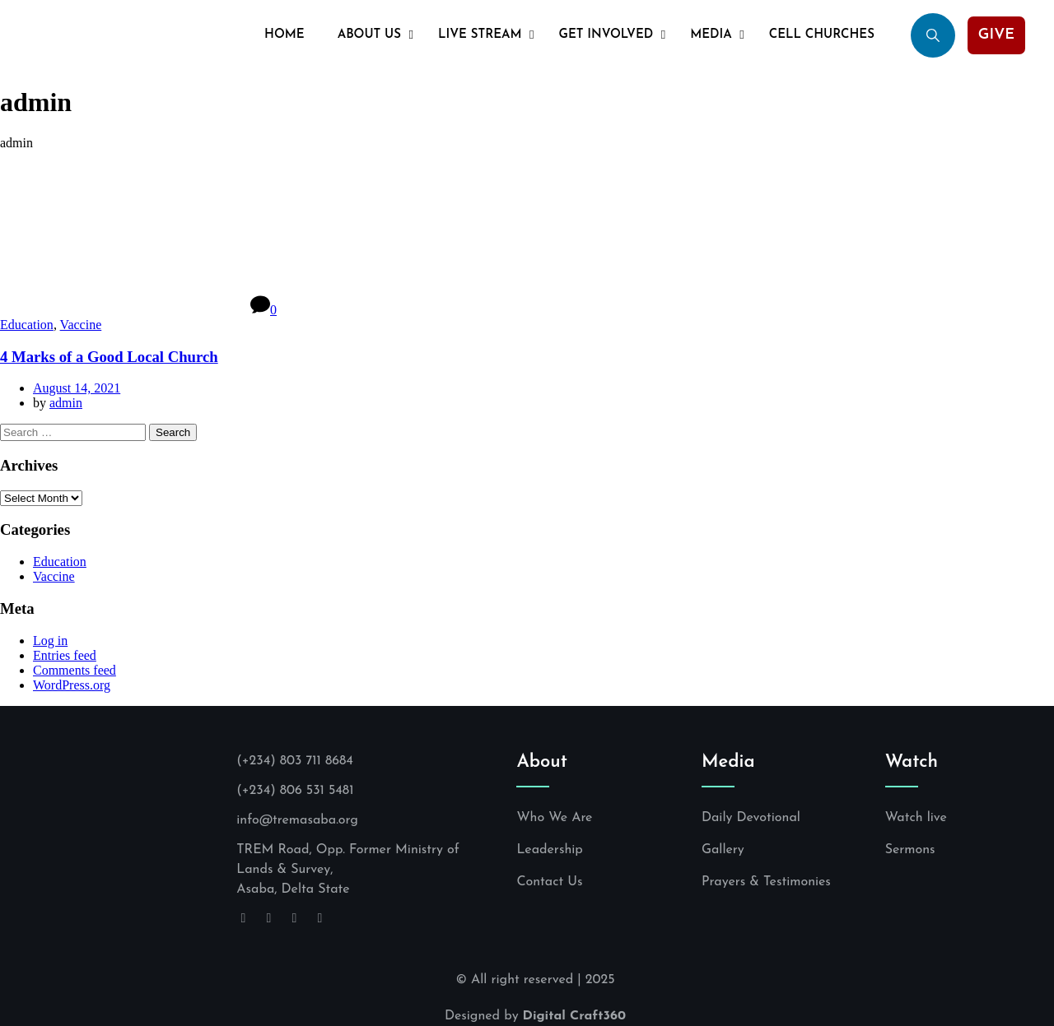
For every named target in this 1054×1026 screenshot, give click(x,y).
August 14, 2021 (76, 388)
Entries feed (64, 655)
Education (27, 325)
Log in (50, 641)
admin (65, 403)
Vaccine (81, 325)
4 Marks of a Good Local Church (109, 356)
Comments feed (74, 670)
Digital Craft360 (574, 1016)
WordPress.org (71, 685)
